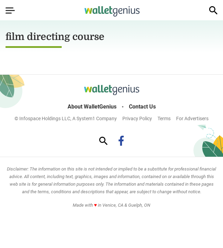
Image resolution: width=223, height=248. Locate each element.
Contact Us (142, 107)
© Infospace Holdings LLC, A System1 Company (65, 118)
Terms (164, 118)
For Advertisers (192, 118)
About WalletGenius (92, 107)
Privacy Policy (137, 118)
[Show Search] (213, 10)
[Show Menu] (10, 10)
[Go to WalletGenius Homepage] (112, 11)
